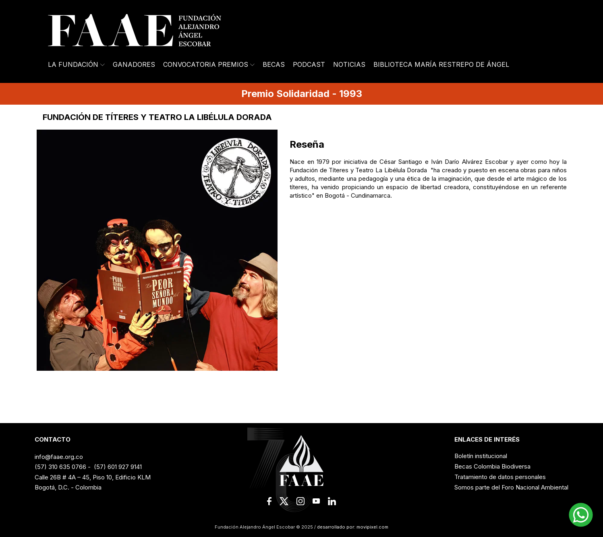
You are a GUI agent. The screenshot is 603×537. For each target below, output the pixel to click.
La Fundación (76, 64)
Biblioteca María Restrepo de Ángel (441, 64)
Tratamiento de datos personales (500, 477)
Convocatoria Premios (209, 64)
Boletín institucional (480, 456)
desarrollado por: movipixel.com (352, 527)
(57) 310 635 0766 (60, 467)
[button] (581, 515)
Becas (274, 64)
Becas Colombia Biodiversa (492, 466)
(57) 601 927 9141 (118, 467)
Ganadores (134, 64)
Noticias (349, 64)
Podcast (309, 64)
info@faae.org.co (59, 457)
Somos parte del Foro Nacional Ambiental (511, 487)
